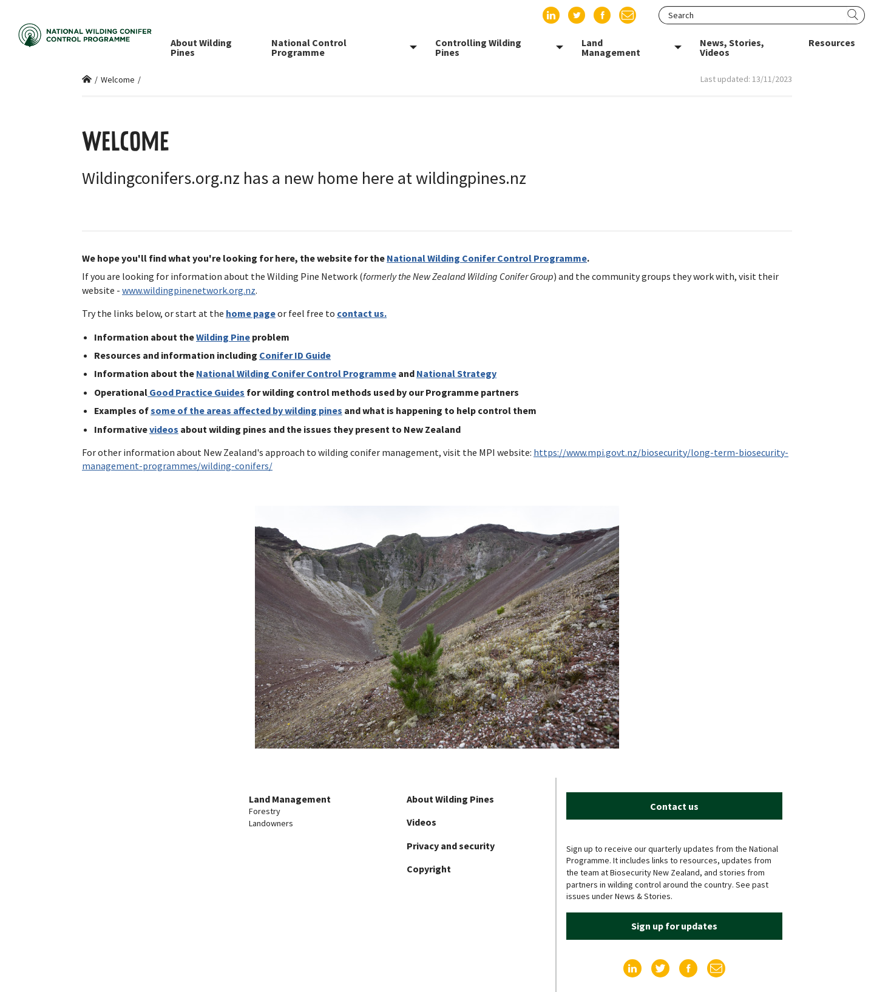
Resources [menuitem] (831, 42)
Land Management (290, 799)
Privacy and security (451, 846)
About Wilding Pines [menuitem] (201, 47)
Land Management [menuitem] (610, 47)
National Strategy (456, 373)
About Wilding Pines (450, 799)
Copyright (429, 869)
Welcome (118, 79)
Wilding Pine (223, 337)
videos (163, 429)
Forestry (264, 811)
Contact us (674, 806)
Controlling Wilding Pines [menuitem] (478, 47)
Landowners (271, 823)
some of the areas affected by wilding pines (246, 410)
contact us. (362, 313)
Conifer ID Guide (295, 355)
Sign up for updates (674, 926)
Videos (421, 822)
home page (251, 313)
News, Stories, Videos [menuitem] (732, 47)
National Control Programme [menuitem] (309, 47)
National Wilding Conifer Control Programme (487, 258)
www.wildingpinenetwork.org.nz (189, 290)
